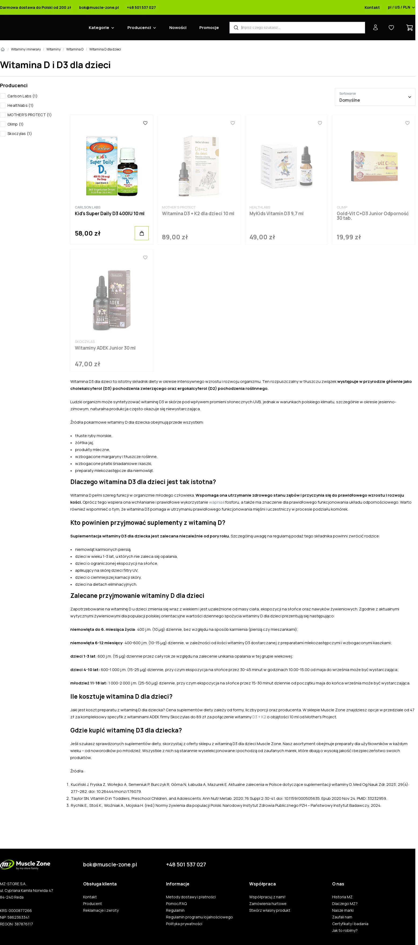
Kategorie (99, 27)
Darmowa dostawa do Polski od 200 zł (35, 7)
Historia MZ (342, 897)
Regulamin (175, 910)
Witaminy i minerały (26, 49)
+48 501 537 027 (141, 7)
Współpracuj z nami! (267, 897)
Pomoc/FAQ (176, 904)
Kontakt (372, 7)
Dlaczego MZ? (345, 904)
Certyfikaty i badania (350, 924)
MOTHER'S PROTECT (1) (30, 114)
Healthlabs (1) (21, 105)
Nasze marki (343, 910)
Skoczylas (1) (20, 133)
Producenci (139, 27)
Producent (92, 904)
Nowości (177, 27)
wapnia (216, 502)
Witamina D (75, 49)
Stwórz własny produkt (269, 910)
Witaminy (53, 49)
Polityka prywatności (184, 924)
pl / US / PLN (401, 7)
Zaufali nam (342, 917)
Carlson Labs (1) (23, 95)
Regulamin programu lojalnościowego (199, 917)
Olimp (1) (16, 124)
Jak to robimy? (345, 930)
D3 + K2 (259, 717)
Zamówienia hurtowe (268, 904)
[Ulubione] (145, 123)
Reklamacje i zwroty (101, 910)
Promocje (209, 27)
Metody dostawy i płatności (191, 897)
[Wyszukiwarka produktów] (297, 28)
